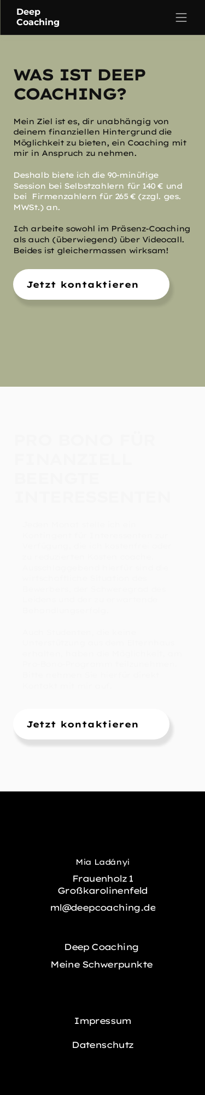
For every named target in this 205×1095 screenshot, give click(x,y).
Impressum (102, 1020)
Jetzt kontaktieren (82, 284)
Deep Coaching (102, 946)
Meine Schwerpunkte (102, 964)
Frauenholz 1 (102, 878)
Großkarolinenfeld (102, 890)
